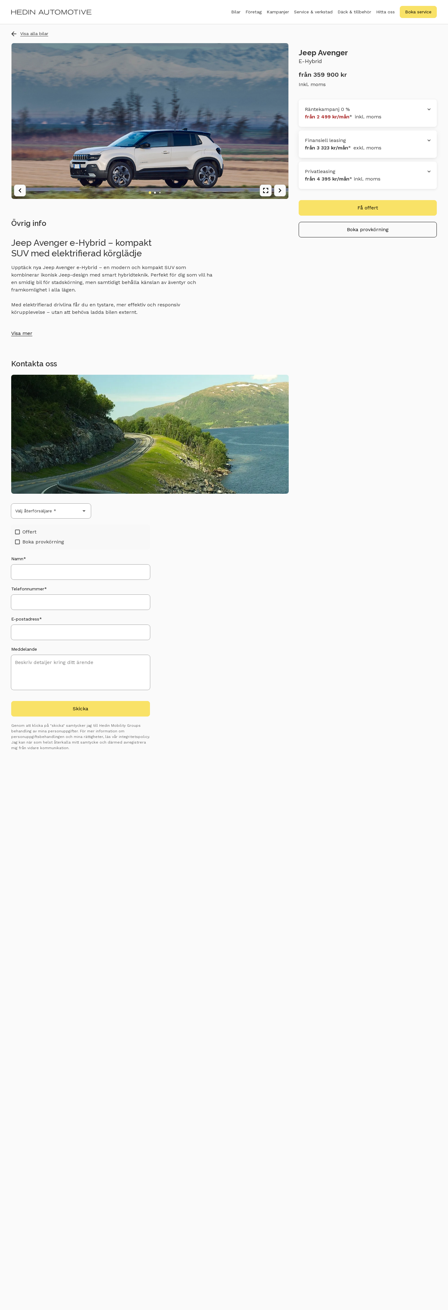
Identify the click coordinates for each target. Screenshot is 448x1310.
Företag (253, 15)
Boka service (418, 11)
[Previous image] (20, 190)
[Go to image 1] (150, 192)
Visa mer (21, 333)
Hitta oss (385, 11)
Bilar (235, 15)
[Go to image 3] (160, 192)
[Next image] (280, 190)
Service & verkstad (313, 15)
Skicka (80, 709)
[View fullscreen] (266, 190)
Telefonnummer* (29, 588)
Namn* (18, 558)
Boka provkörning (368, 229)
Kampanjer (278, 11)
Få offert (367, 208)
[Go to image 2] (155, 193)
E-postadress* (26, 618)
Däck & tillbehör (354, 15)
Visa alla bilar (29, 33)
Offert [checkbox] (25, 532)
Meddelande (24, 649)
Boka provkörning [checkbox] (39, 542)
